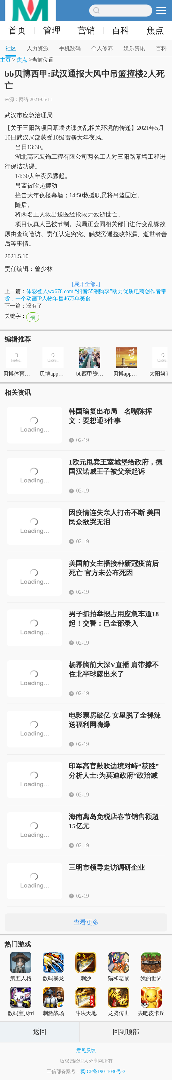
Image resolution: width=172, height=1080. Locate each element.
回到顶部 (126, 1032)
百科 (120, 30)
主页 (5, 60)
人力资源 (37, 48)
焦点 (155, 30)
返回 (39, 1032)
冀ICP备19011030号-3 (103, 1071)
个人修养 (102, 48)
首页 (17, 30)
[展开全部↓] (86, 284)
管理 (52, 30)
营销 (86, 30)
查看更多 (86, 922)
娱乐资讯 (134, 48)
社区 (10, 48)
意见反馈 (86, 1050)
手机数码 (70, 48)
